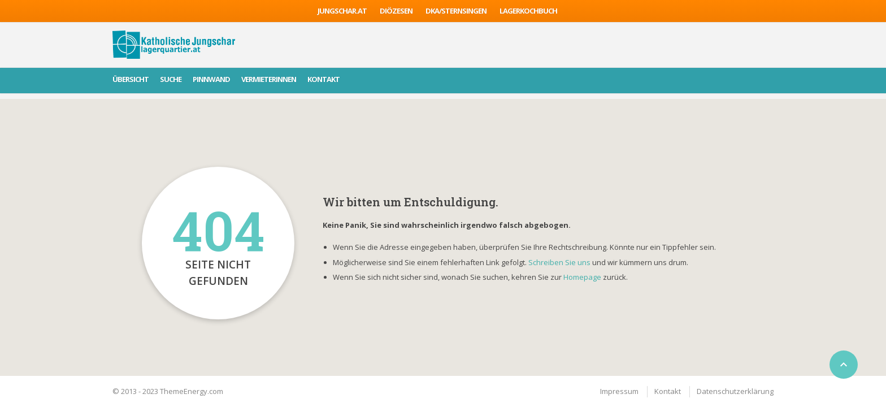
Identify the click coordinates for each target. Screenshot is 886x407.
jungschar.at (342, 11)
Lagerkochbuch (528, 11)
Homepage (583, 277)
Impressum (619, 391)
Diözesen (396, 11)
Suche (170, 79)
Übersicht (130, 79)
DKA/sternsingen (456, 11)
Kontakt (323, 79)
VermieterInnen (268, 79)
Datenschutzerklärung (735, 391)
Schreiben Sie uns (559, 262)
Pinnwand (211, 79)
